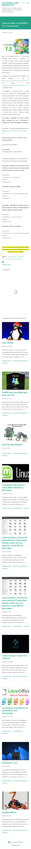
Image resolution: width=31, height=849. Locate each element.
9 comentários (17, 508)
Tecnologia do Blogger (15, 842)
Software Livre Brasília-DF (10, 4)
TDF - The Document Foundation (12, 259)
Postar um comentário (19, 361)
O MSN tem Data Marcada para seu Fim (14, 393)
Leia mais (4, 363)
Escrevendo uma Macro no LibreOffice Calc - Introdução (15, 710)
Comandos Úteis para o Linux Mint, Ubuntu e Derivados (13, 487)
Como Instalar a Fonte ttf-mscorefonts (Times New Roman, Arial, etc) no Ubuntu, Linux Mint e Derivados (15, 542)
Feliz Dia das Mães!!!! (12, 444)
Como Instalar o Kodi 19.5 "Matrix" (14, 657)
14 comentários (17, 731)
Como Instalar (11, 257)
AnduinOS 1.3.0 (9, 762)
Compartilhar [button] (6, 265)
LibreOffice (20, 257)
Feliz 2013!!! (7, 342)
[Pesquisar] (24, 3)
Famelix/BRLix (9, 812)
